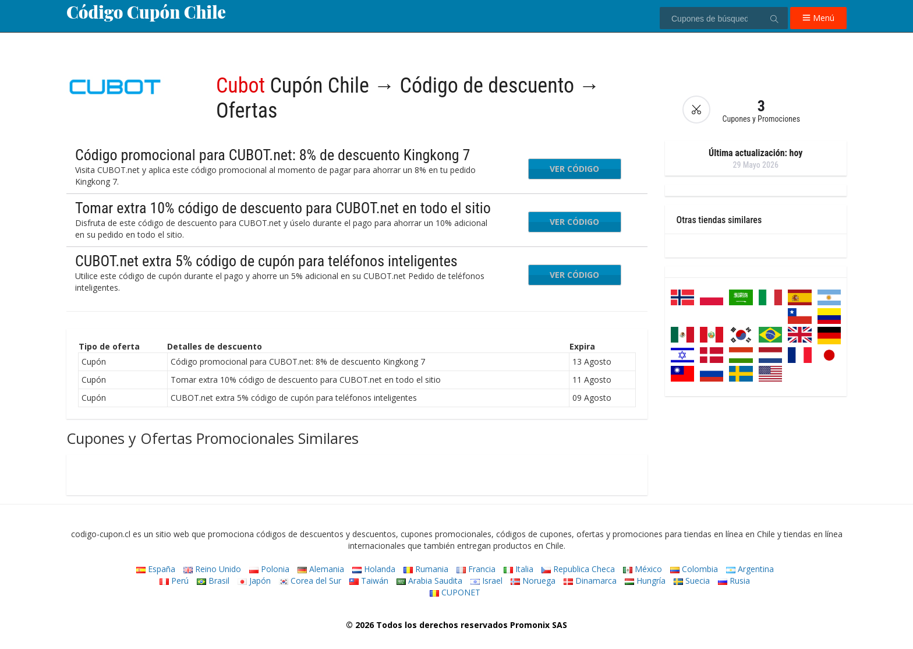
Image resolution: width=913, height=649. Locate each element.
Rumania (426, 568)
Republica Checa (578, 568)
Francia (476, 568)
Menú (818, 17)
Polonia (269, 568)
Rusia (734, 580)
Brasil (213, 580)
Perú (174, 580)
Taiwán (368, 580)
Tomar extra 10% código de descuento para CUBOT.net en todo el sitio (283, 208)
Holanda (373, 568)
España (155, 568)
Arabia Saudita (429, 580)
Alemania (321, 568)
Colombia (694, 568)
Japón (254, 580)
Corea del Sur (310, 580)
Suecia (692, 580)
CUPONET (455, 592)
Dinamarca (590, 580)
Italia (518, 568)
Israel (486, 580)
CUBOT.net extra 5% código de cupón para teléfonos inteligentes (266, 261)
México (642, 568)
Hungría (645, 580)
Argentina (750, 568)
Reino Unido (212, 568)
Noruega (533, 580)
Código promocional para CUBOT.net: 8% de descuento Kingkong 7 (272, 155)
